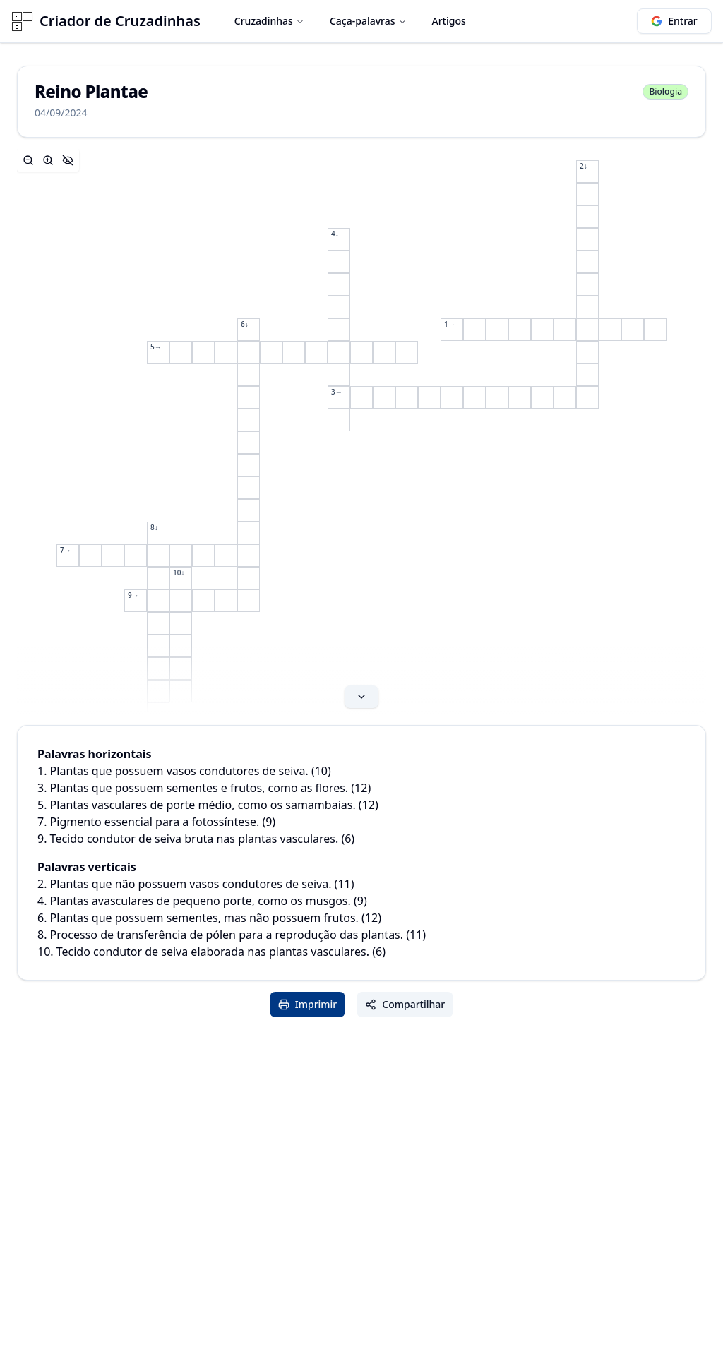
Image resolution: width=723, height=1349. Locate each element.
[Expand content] (361, 431)
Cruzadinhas (269, 21)
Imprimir (307, 1004)
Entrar (674, 21)
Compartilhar (405, 1004)
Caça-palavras (368, 21)
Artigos (449, 21)
